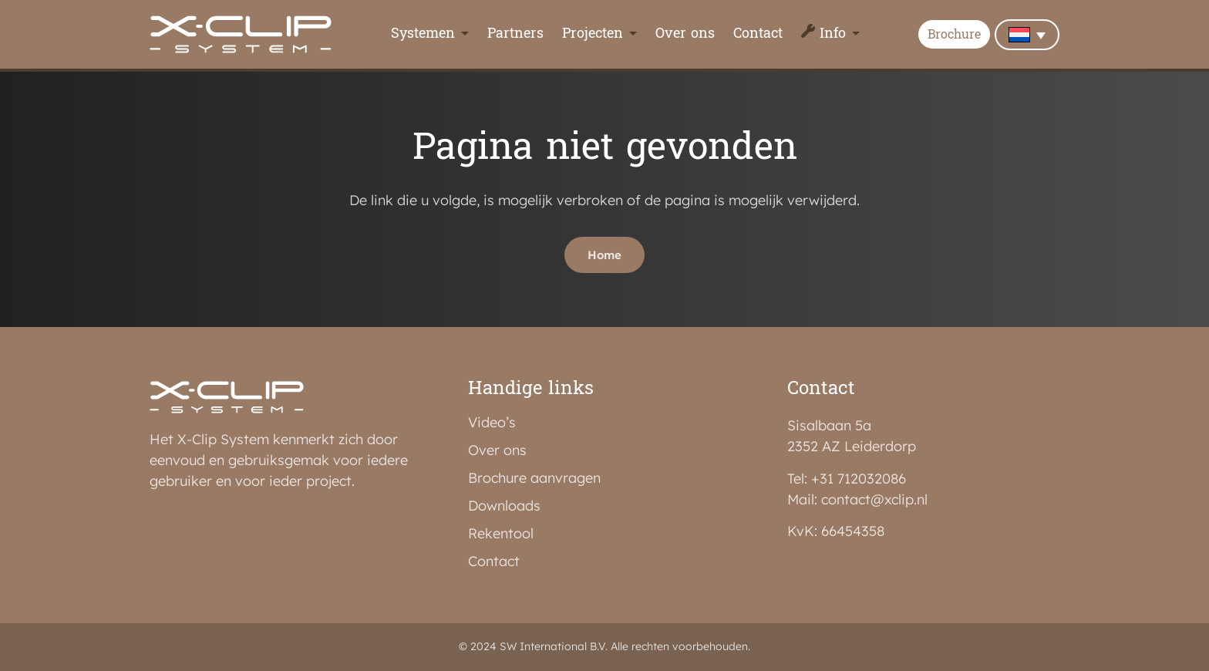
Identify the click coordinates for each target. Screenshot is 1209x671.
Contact (758, 34)
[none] (1027, 34)
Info (833, 34)
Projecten (592, 34)
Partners (515, 34)
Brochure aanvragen (534, 478)
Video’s (492, 422)
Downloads (504, 506)
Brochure (954, 35)
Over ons (685, 34)
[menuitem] (1027, 34)
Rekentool (501, 533)
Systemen (423, 34)
